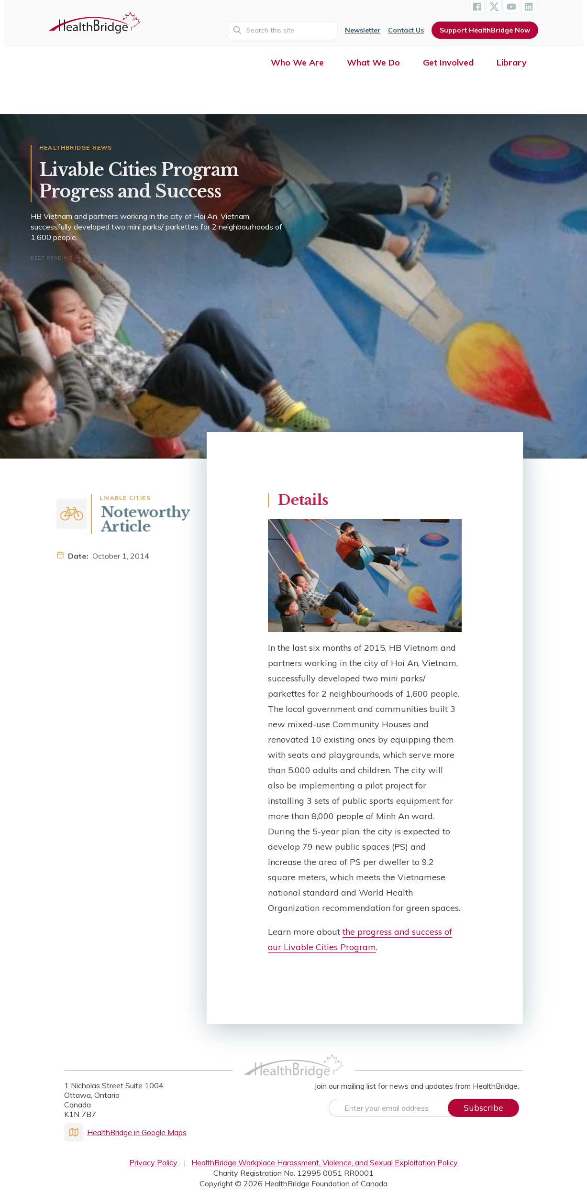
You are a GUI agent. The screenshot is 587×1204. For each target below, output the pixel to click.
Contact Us (406, 30)
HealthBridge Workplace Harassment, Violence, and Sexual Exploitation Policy (324, 1162)
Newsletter (362, 30)
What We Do (373, 62)
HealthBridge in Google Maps (125, 1132)
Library (512, 62)
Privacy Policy (153, 1162)
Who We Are (297, 62)
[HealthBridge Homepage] (294, 1076)
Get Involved (448, 62)
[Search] (282, 30)
